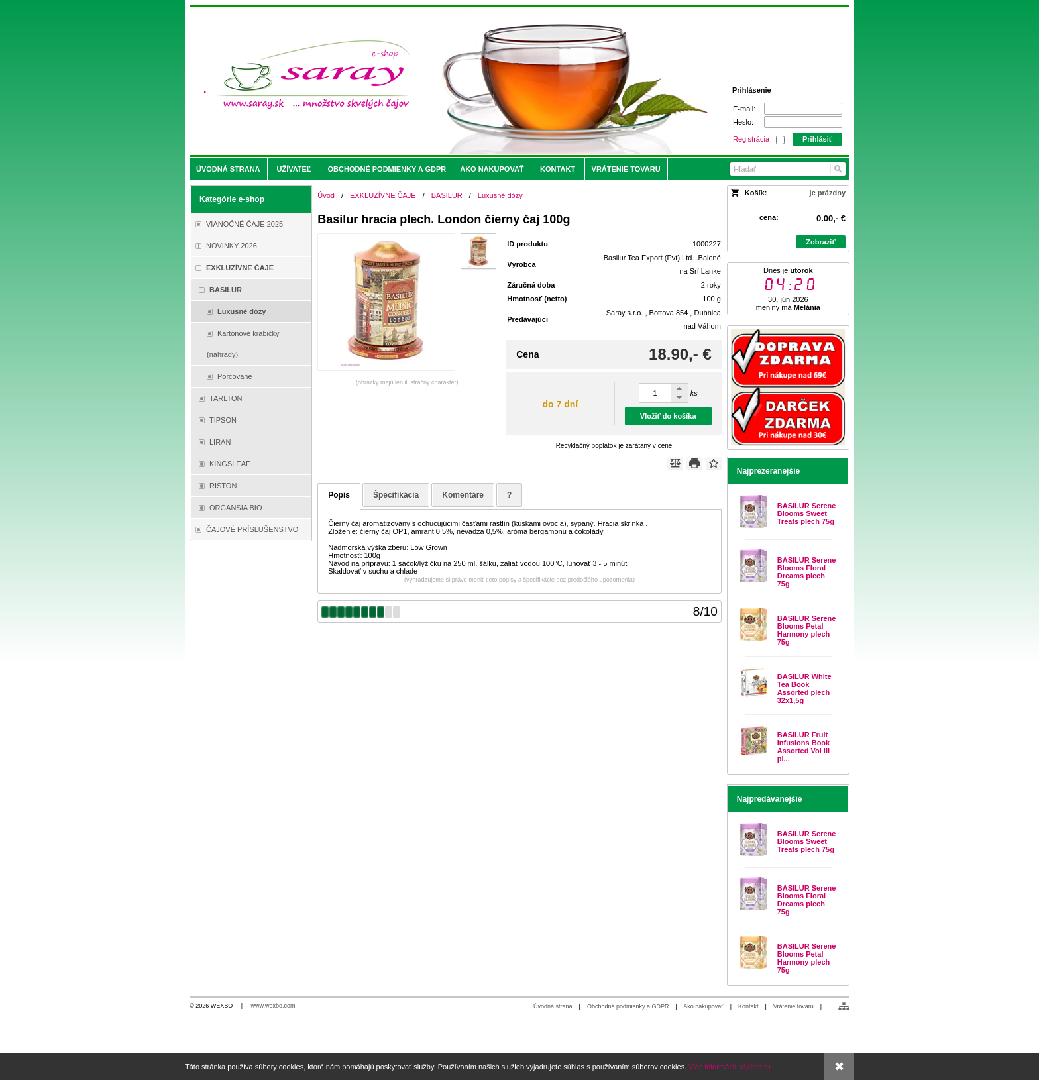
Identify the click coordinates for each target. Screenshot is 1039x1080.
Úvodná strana (553, 1006)
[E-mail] (803, 109)
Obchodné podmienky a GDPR (628, 1006)
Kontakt (748, 1006)
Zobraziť (820, 242)
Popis (339, 495)
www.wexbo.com (273, 1005)
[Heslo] (803, 122)
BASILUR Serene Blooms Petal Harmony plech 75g (806, 630)
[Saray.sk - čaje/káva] (437, 80)
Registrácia (751, 139)
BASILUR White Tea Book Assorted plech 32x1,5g (804, 688)
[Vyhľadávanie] (788, 169)
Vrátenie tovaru (793, 1006)
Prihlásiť (817, 139)
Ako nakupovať (703, 1006)
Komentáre (463, 495)
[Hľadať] (837, 169)
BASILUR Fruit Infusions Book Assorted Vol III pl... (803, 747)
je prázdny (828, 193)
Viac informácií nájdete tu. (730, 1067)
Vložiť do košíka (668, 416)
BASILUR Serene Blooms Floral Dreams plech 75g (806, 572)
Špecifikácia (396, 495)
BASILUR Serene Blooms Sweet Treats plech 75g (806, 513)
